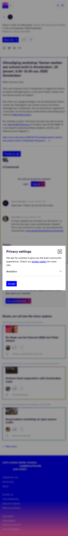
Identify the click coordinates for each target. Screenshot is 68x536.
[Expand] (34, 271)
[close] (60, 252)
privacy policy (39, 261)
